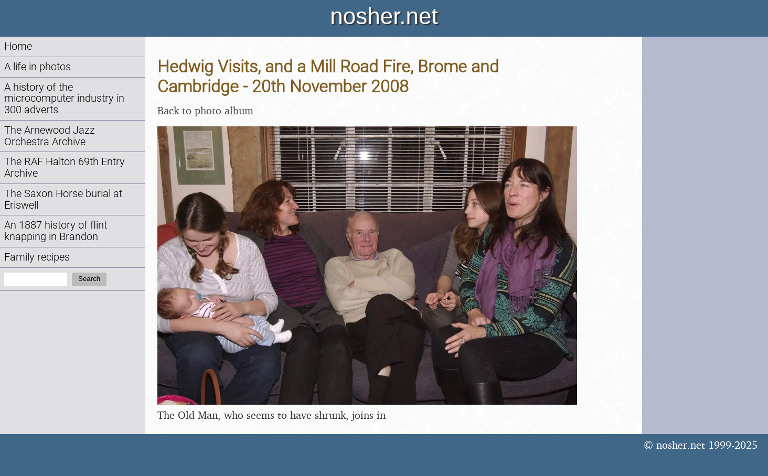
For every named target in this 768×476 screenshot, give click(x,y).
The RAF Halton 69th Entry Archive (64, 167)
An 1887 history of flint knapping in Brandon (55, 231)
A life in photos (37, 67)
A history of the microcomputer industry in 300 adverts (64, 98)
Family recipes (37, 257)
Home (18, 46)
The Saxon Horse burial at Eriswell (63, 199)
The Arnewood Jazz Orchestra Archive (49, 136)
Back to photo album (205, 110)
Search (89, 279)
